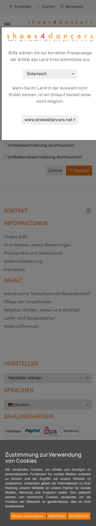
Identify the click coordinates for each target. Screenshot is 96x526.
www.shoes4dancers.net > (50, 119)
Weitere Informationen (28, 516)
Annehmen (79, 516)
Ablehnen (57, 516)
